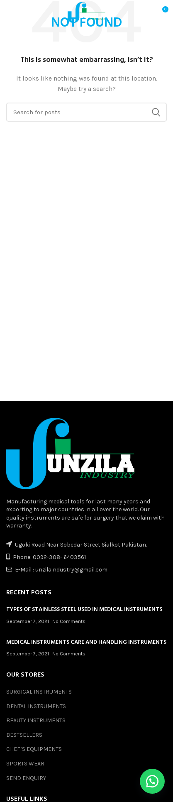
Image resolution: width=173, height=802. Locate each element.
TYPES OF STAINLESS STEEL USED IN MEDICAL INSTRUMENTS (84, 609)
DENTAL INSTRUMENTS (36, 706)
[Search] (86, 112)
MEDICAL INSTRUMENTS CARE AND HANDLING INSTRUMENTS (86, 642)
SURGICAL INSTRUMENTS (39, 691)
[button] (152, 781)
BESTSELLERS (24, 734)
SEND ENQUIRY (26, 778)
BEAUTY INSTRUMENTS (36, 720)
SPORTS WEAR (25, 763)
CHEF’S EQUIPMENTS (34, 749)
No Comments (68, 621)
